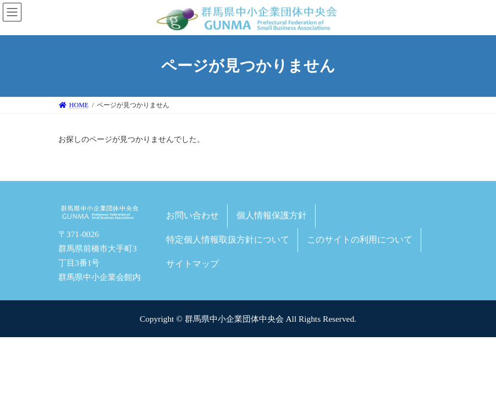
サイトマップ (192, 263)
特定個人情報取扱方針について (227, 239)
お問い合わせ (192, 215)
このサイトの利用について (359, 239)
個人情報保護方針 (271, 215)
